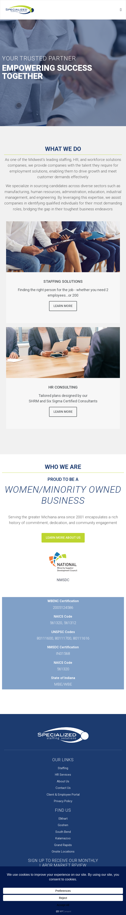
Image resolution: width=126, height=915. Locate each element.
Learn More (63, 306)
